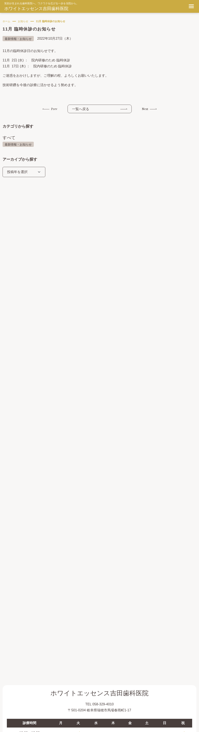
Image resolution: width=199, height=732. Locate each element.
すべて (9, 137)
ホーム (6, 21)
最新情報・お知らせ (18, 144)
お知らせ (23, 21)
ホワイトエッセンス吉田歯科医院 (36, 8)
